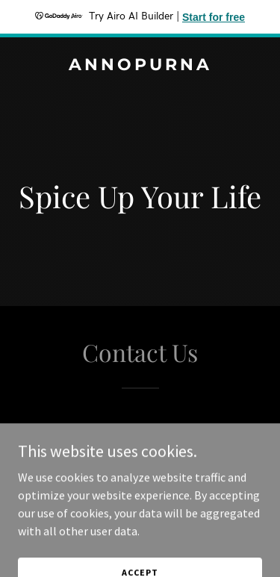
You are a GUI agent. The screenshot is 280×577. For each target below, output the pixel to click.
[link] (140, 65)
